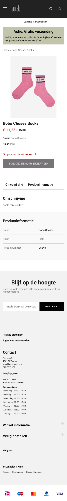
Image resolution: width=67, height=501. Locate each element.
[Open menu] (5, 8)
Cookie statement (34, 472)
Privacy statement (13, 334)
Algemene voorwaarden (16, 340)
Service (6, 472)
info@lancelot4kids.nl (12, 364)
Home (6, 50)
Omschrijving (14, 184)
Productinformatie (40, 184)
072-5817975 (9, 367)
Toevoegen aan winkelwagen (29, 163)
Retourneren (17, 472)
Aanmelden (51, 306)
